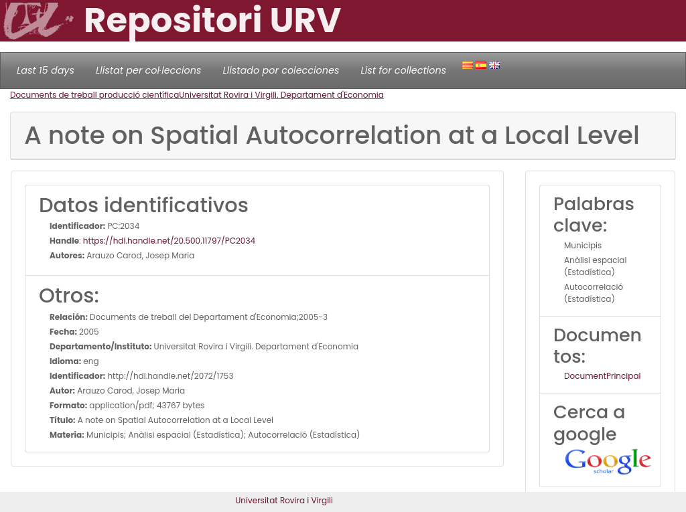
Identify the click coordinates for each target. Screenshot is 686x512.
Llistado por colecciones (281, 70)
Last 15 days (45, 70)
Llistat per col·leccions (149, 70)
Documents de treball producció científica (94, 94)
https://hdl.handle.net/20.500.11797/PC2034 (169, 240)
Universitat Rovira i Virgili (284, 500)
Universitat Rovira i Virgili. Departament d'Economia (281, 94)
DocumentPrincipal (602, 375)
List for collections (403, 70)
